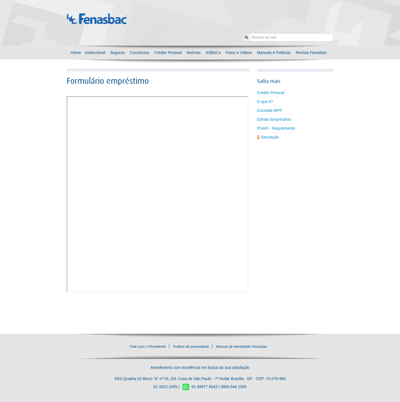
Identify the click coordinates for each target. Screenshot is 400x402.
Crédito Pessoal (168, 52)
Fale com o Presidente (148, 346)
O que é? (265, 101)
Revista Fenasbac (311, 52)
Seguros (117, 52)
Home (76, 52)
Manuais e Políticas (274, 52)
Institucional (95, 52)
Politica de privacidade (191, 346)
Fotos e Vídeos (239, 52)
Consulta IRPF (269, 110)
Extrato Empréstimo (274, 119)
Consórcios (139, 52)
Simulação (268, 137)
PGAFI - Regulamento (276, 128)
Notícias (194, 52)
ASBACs (213, 52)
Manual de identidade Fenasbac (241, 346)
